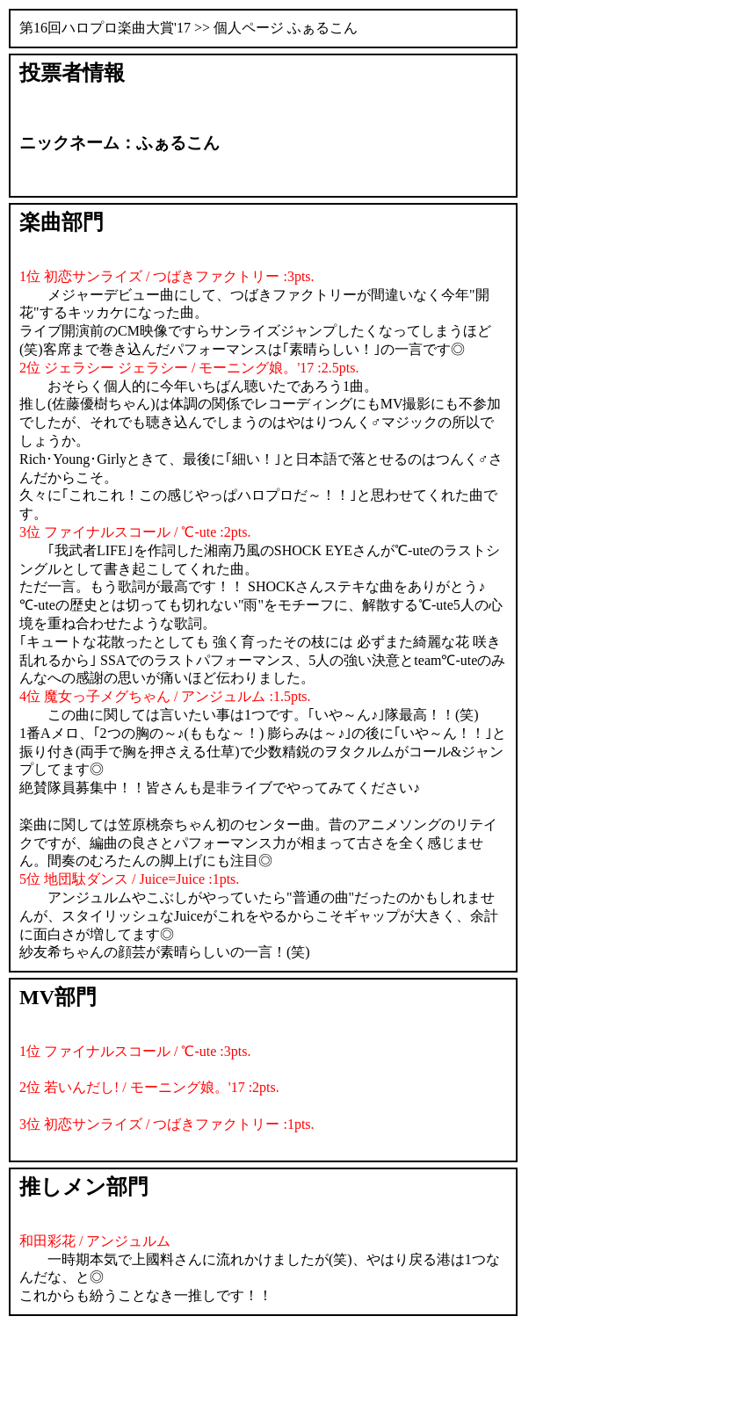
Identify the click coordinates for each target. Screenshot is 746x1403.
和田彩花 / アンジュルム (94, 1240)
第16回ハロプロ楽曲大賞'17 (105, 27)
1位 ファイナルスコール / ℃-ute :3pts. (134, 1051)
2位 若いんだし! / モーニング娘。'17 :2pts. (149, 1087)
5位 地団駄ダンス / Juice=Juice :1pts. (129, 878)
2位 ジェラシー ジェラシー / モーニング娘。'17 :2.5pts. (189, 367)
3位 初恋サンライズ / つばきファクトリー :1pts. (167, 1124)
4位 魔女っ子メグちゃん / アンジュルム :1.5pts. (165, 696)
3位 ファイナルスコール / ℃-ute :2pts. (134, 531)
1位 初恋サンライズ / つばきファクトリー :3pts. (167, 276)
